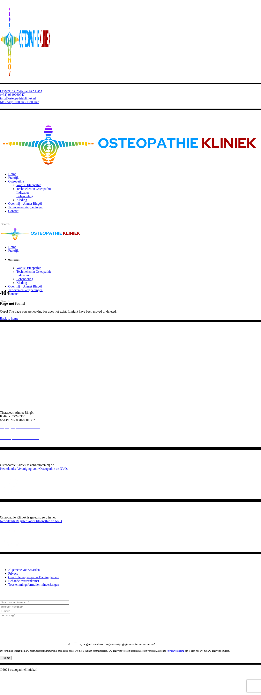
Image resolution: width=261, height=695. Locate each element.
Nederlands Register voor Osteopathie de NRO (31, 521)
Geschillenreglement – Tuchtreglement (33, 577)
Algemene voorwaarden (24, 569)
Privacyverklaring (175, 657)
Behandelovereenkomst (23, 581)
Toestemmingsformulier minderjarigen (33, 584)
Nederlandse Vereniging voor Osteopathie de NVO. (34, 468)
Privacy (13, 573)
